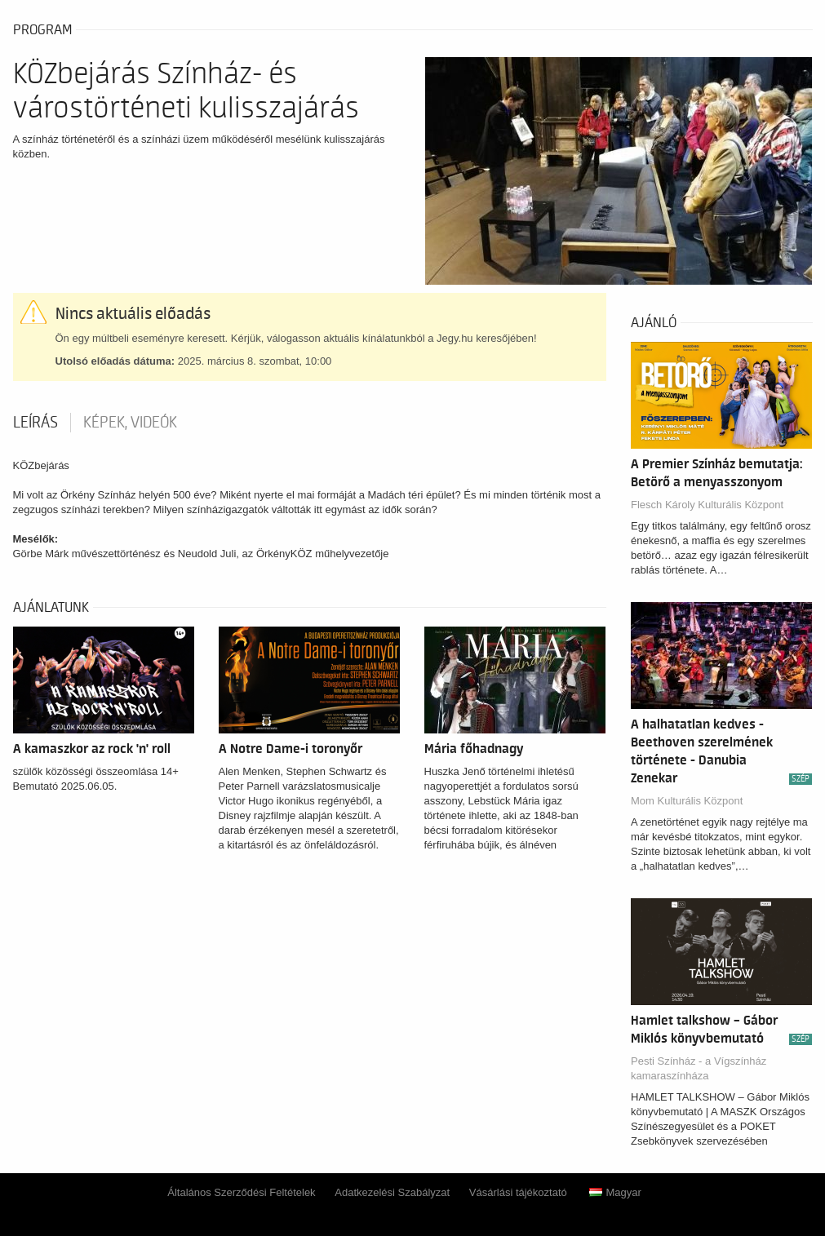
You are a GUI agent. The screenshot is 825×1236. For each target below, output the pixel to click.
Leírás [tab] (35, 423)
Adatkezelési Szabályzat (392, 1192)
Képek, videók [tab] (130, 423)
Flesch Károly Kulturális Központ (707, 504)
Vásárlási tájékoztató (518, 1192)
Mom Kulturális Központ (687, 801)
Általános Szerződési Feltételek (241, 1192)
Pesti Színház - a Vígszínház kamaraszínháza (698, 1068)
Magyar (615, 1192)
